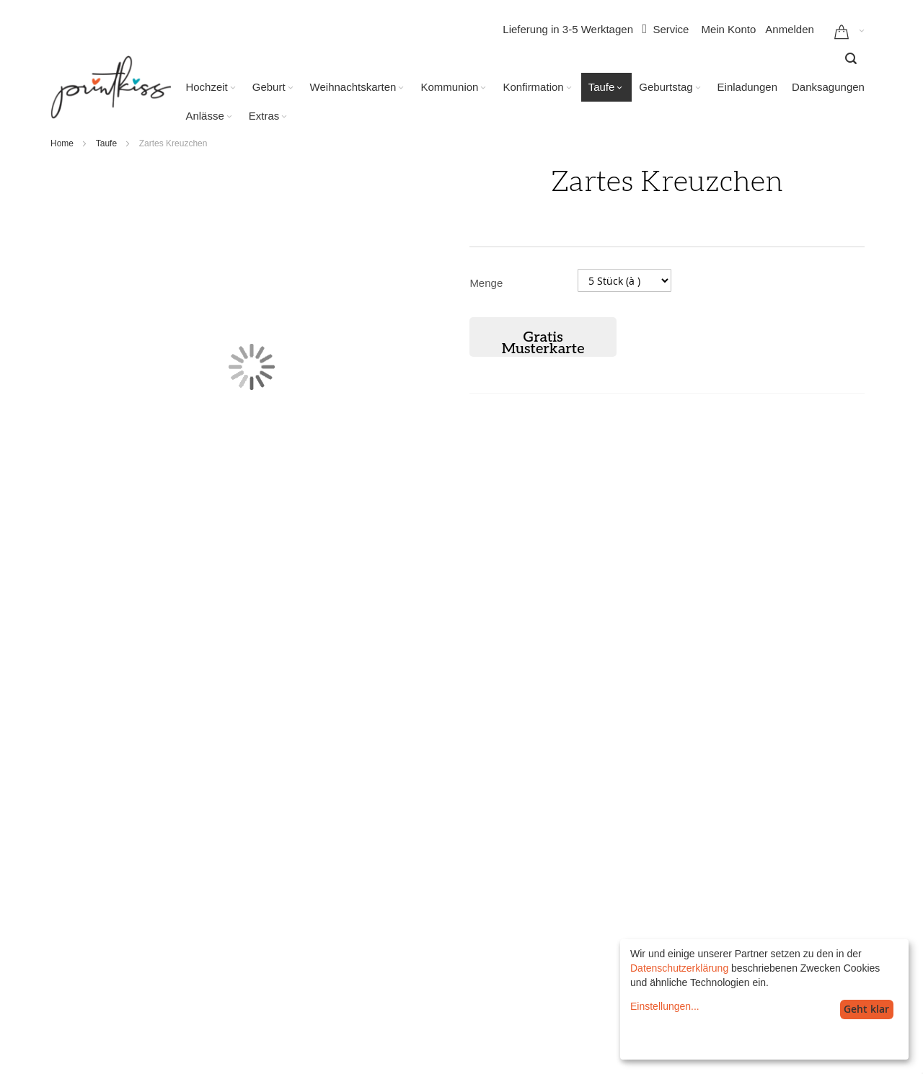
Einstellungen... (664, 1006)
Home (62, 143)
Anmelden (789, 29)
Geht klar (866, 1009)
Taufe (106, 143)
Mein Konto (728, 29)
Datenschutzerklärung (679, 968)
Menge (486, 283)
